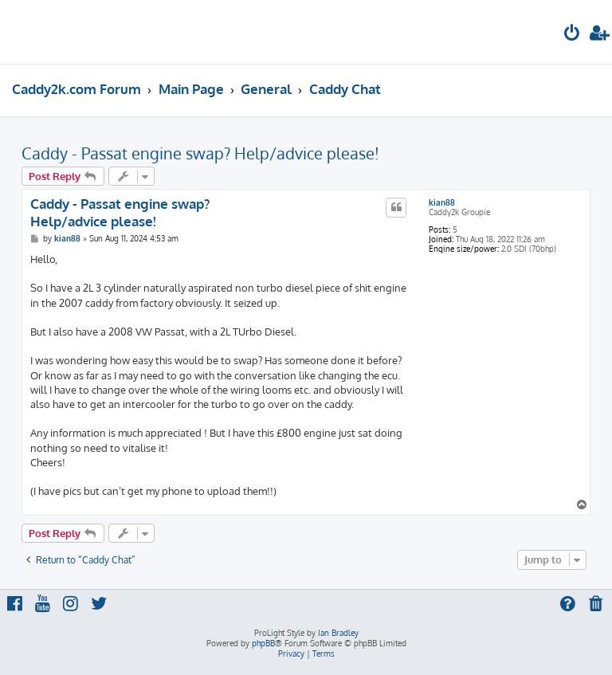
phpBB (263, 643)
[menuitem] (572, 34)
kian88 (442, 202)
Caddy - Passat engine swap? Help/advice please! (200, 153)
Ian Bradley (338, 633)
